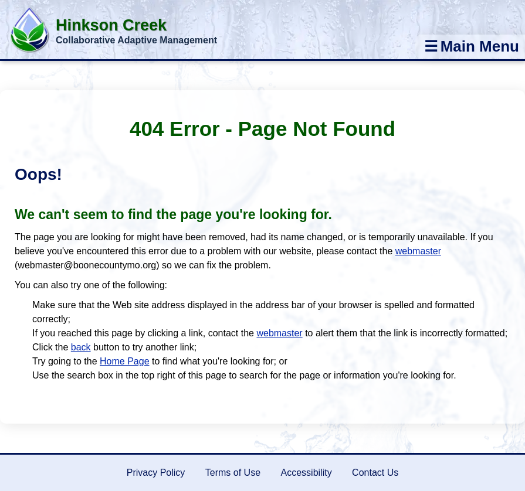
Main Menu (471, 46)
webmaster (418, 251)
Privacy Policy (156, 473)
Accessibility (306, 473)
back (81, 347)
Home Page (125, 361)
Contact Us (375, 473)
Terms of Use (232, 473)
